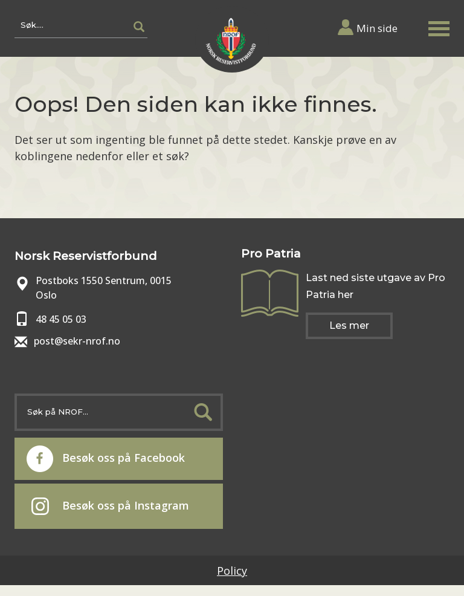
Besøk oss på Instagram (110, 506)
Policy (232, 570)
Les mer (349, 325)
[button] (439, 26)
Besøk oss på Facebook (106, 458)
